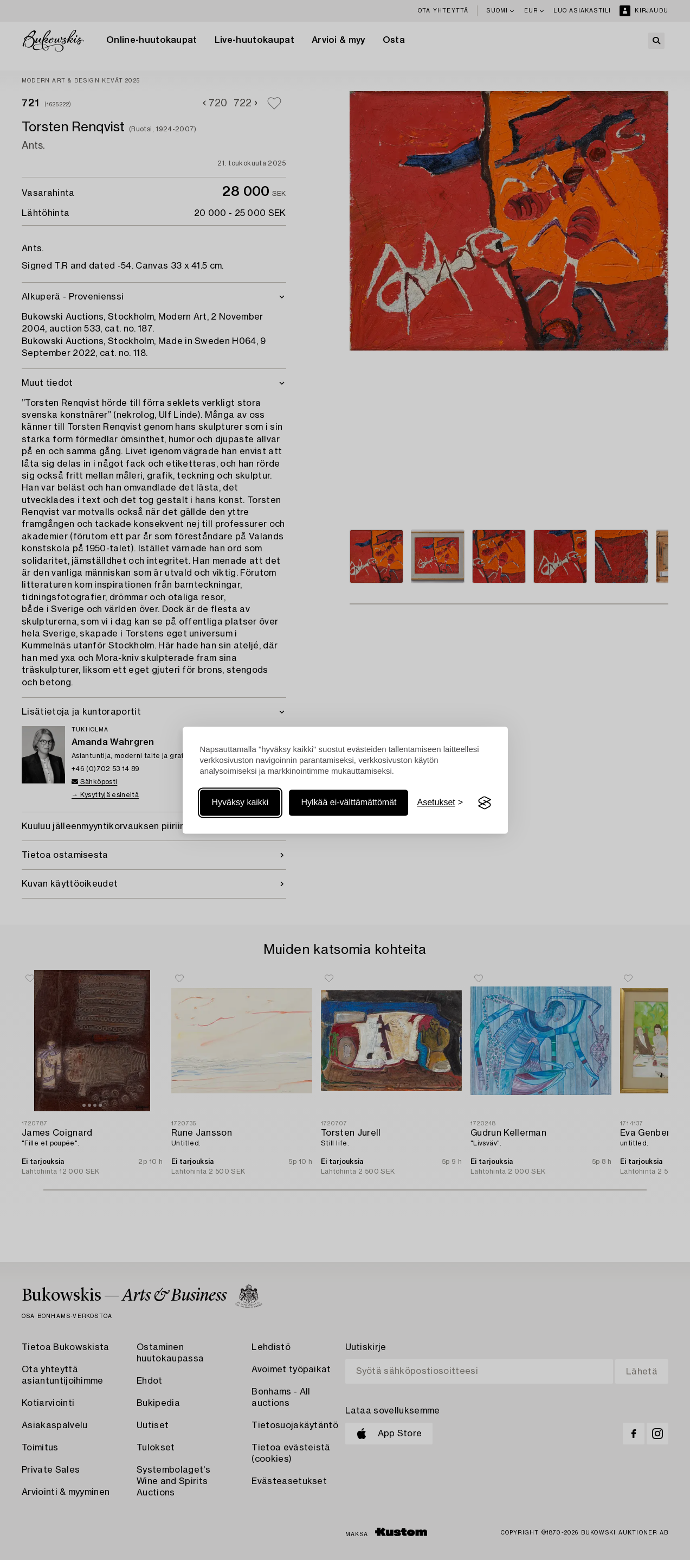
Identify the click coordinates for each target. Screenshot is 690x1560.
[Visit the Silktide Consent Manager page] (485, 803)
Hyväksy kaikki (240, 802)
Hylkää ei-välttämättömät (348, 802)
